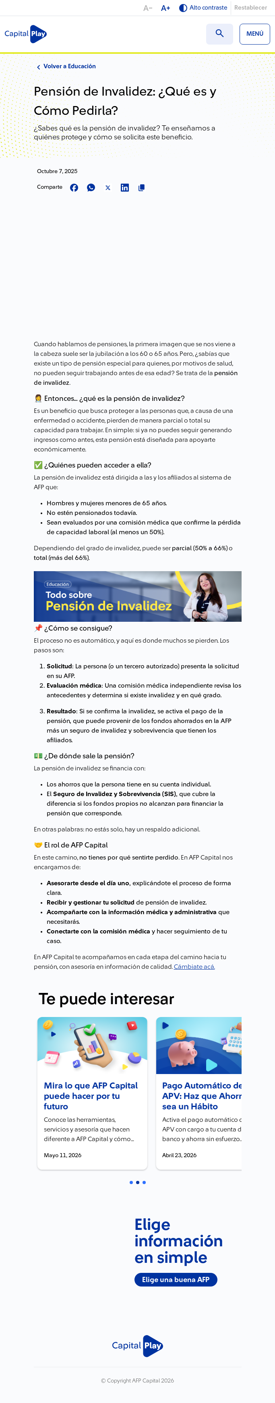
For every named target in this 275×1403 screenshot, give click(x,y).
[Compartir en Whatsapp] (91, 188)
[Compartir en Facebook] (74, 188)
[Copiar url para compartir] (141, 188)
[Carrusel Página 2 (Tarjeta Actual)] (137, 1180)
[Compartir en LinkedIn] (125, 188)
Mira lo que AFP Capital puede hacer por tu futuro (84, 1094)
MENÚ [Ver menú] (254, 34)
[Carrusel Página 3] (144, 1180)
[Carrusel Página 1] (131, 1180)
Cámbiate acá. (194, 967)
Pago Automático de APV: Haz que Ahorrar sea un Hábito (202, 1094)
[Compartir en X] (108, 188)
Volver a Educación (65, 66)
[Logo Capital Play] (26, 34)
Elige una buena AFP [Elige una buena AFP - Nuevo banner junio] (175, 1277)
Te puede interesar (106, 999)
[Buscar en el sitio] (219, 34)
